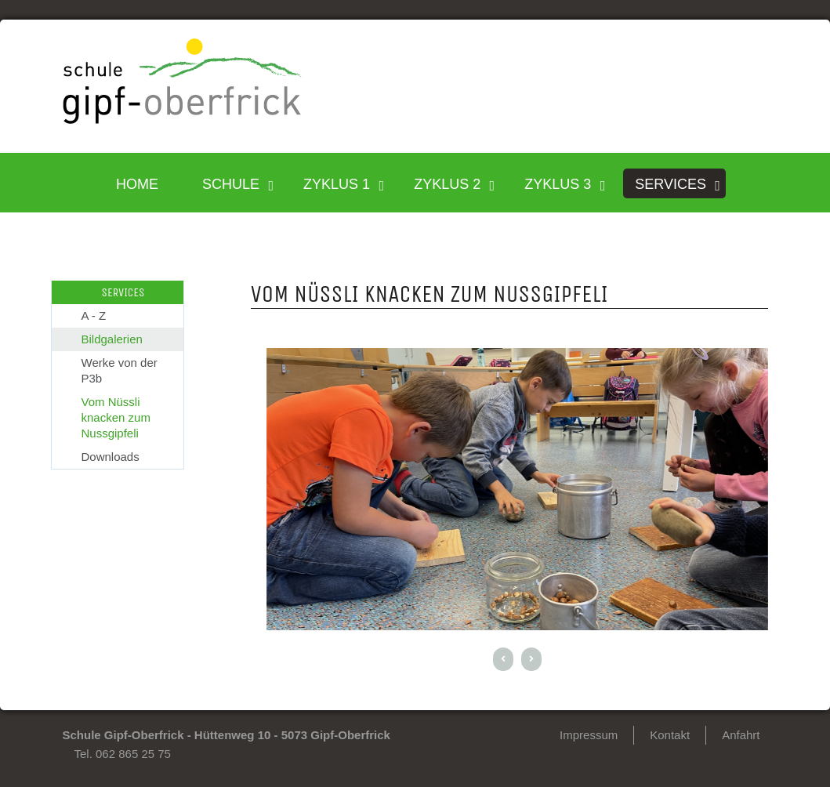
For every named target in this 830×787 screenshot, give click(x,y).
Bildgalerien (112, 339)
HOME (137, 184)
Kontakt (670, 735)
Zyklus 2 (447, 184)
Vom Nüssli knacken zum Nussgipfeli (116, 417)
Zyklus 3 (557, 184)
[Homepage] (183, 119)
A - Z (94, 315)
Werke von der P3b (120, 370)
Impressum (589, 735)
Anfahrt (740, 735)
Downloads (111, 456)
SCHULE (230, 184)
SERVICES (670, 184)
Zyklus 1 (336, 184)
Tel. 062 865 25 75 (122, 753)
